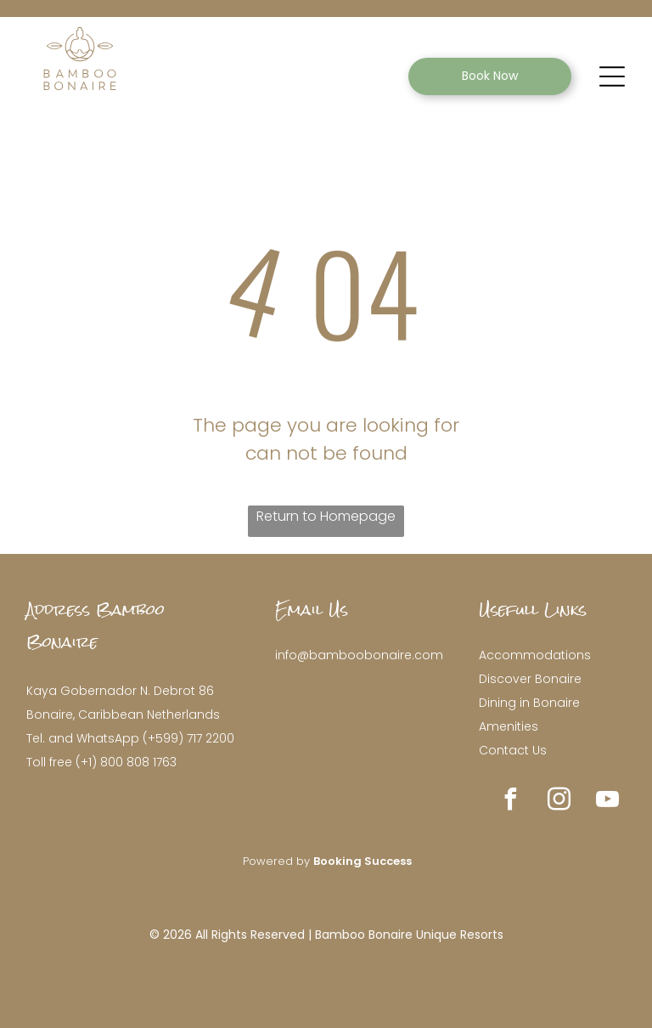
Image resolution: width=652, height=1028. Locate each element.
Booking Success (362, 861)
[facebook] (511, 801)
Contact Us (513, 750)
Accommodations (535, 655)
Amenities (508, 726)
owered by (281, 861)
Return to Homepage (326, 516)
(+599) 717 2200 (188, 738)
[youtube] (608, 801)
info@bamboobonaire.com (359, 655)
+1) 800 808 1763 (129, 762)
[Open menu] (612, 76)
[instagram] (559, 801)
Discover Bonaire (530, 678)
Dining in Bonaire (529, 702)
